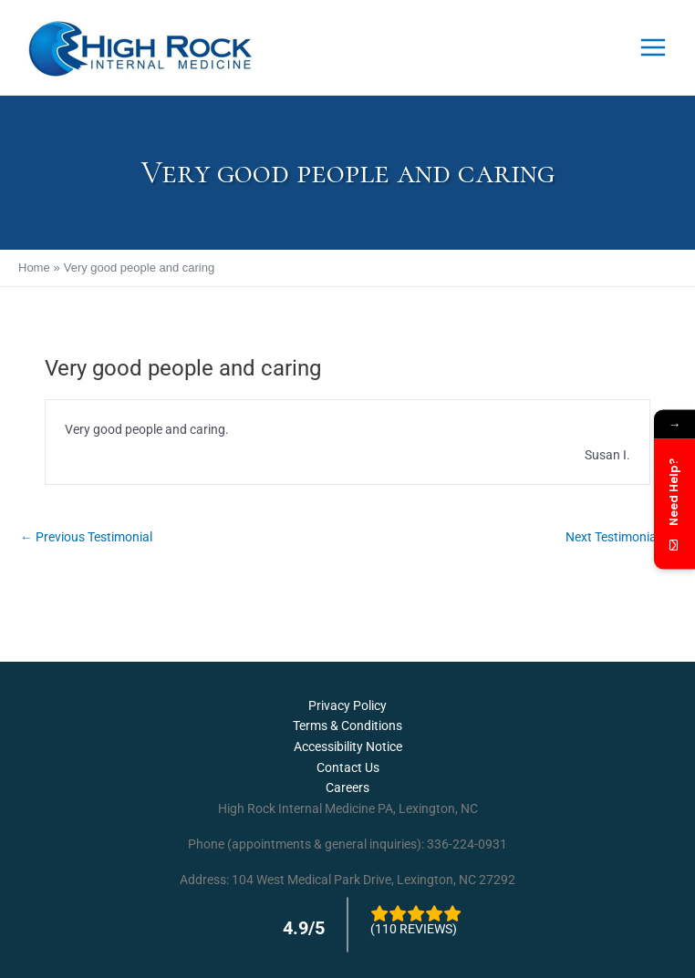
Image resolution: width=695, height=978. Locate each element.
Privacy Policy (347, 705)
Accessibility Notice (348, 746)
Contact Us (347, 767)
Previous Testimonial (86, 537)
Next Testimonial (620, 537)
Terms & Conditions (347, 725)
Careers (347, 787)
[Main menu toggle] (653, 48)
